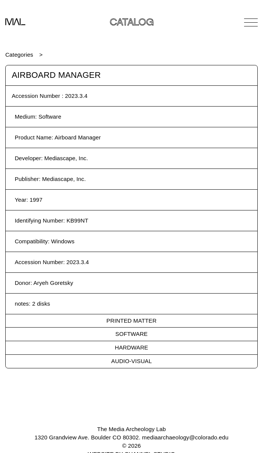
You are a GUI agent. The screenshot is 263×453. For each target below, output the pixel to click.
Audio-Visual (131, 361)
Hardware (131, 347)
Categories (19, 54)
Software (131, 334)
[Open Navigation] (251, 22)
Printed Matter (131, 320)
